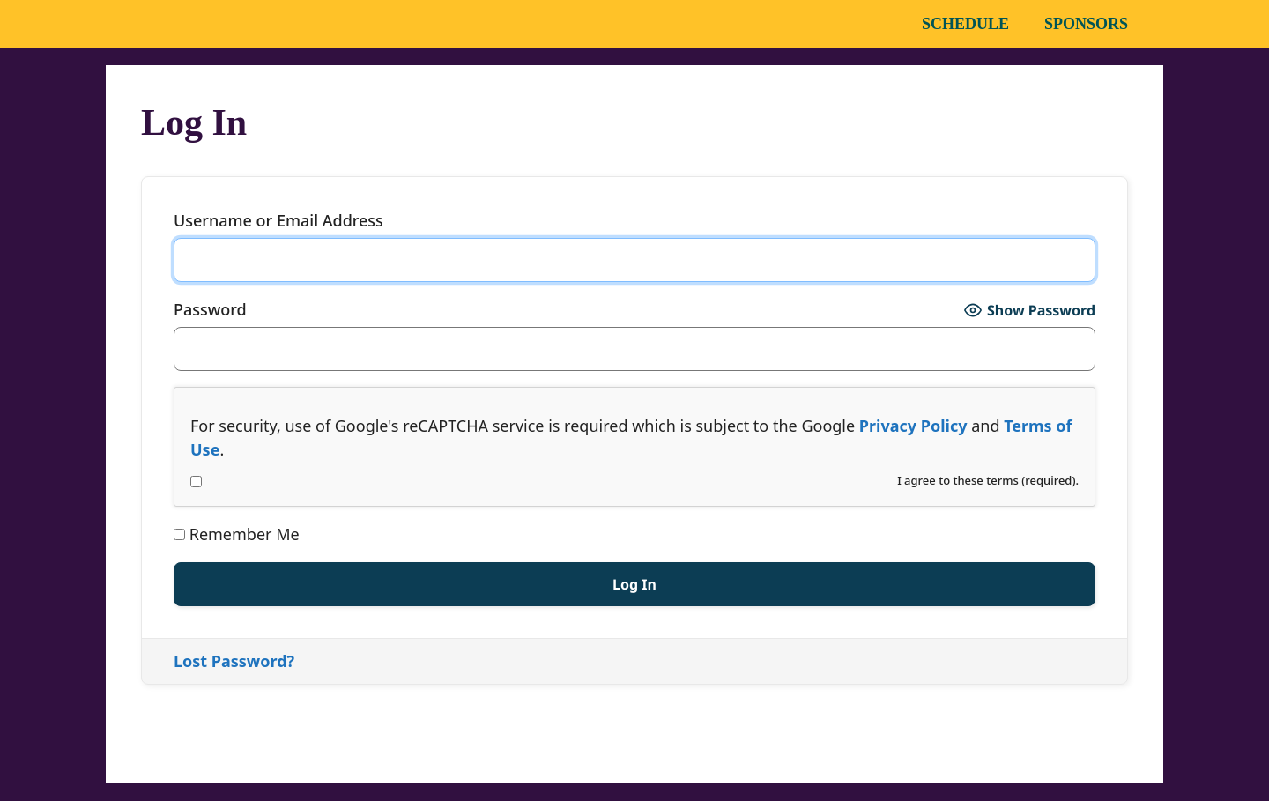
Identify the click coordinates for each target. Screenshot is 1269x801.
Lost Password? (234, 660)
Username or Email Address (278, 220)
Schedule (965, 24)
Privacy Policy (913, 425)
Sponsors (1086, 24)
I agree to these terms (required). (634, 480)
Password (210, 309)
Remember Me (237, 534)
